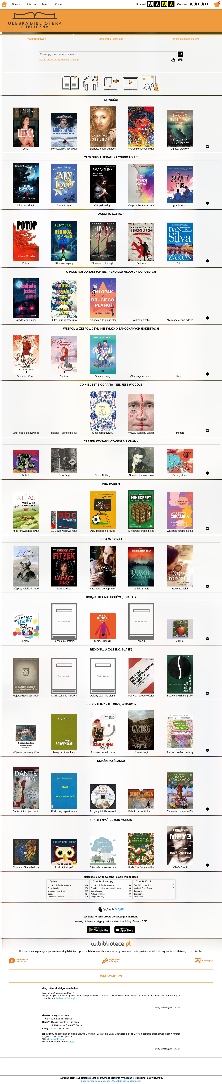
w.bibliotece (94, 951)
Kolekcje (74, 59)
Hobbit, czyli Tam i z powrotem (59, 885)
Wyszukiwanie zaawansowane (54, 59)
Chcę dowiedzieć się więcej (95, 1081)
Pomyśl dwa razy (97, 897)
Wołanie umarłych (98, 894)
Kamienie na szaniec (56, 897)
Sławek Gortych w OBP (55, 1015)
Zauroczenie (138, 894)
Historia (31, 4)
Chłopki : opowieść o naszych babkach (106, 888)
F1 (197, 3)
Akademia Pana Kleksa (143, 888)
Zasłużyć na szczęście (142, 885)
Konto (58, 4)
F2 (205, 3)
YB (164, 3)
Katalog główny (36, 38)
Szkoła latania (53, 888)
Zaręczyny (138, 891)
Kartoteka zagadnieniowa (185, 38)
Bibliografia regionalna (111, 38)
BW (157, 3)
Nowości (17, 4)
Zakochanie (138, 897)
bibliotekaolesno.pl (65, 998)
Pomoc (45, 4)
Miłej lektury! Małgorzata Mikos (60, 988)
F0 (191, 3)
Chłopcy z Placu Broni (56, 891)
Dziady (50, 894)
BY (171, 3)
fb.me (72, 1041)
